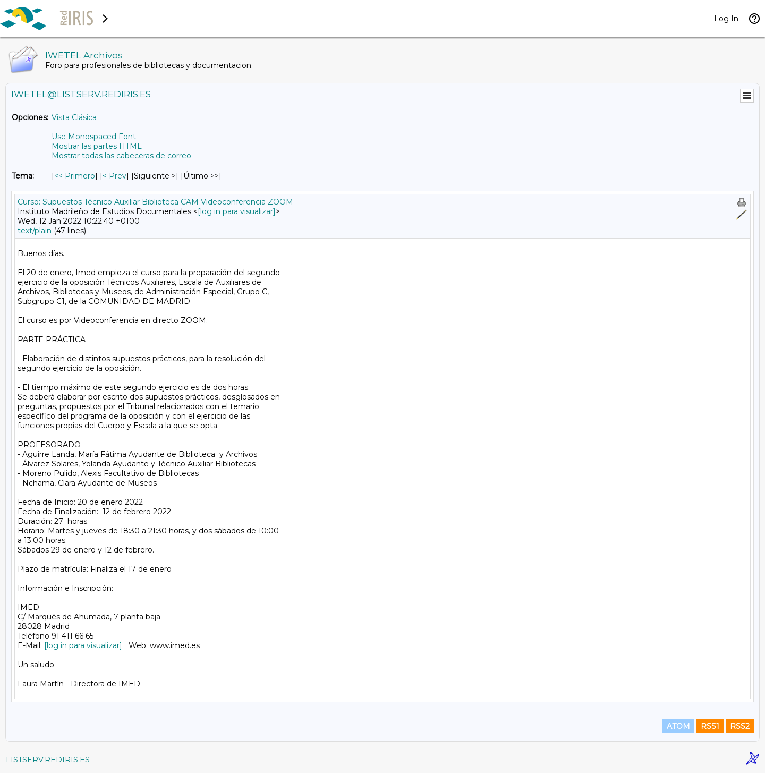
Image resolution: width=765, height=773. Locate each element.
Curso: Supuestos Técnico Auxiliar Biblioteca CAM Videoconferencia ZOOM (155, 202)
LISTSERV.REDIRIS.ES (48, 759)
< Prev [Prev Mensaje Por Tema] (114, 176)
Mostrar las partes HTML (97, 146)
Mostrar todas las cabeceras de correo (121, 155)
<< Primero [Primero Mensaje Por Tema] (74, 176)
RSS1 (710, 726)
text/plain (35, 230)
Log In (726, 18)
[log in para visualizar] (237, 211)
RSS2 (740, 726)
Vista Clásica (74, 117)
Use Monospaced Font (94, 136)
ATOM (678, 726)
